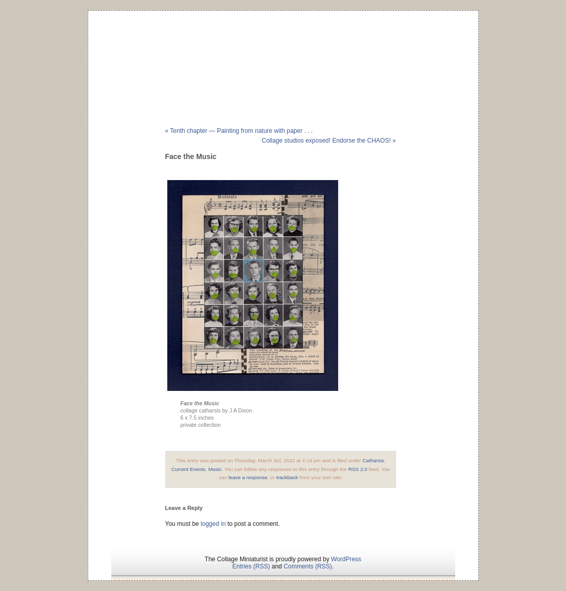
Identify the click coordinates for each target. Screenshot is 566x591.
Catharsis (373, 460)
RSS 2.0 (357, 469)
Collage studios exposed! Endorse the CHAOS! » (329, 140)
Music (215, 469)
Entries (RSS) (251, 566)
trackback (287, 477)
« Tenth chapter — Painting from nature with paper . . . (239, 130)
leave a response (247, 477)
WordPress (346, 559)
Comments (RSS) (308, 566)
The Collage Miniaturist (283, 53)
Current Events (188, 469)
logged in (213, 523)
